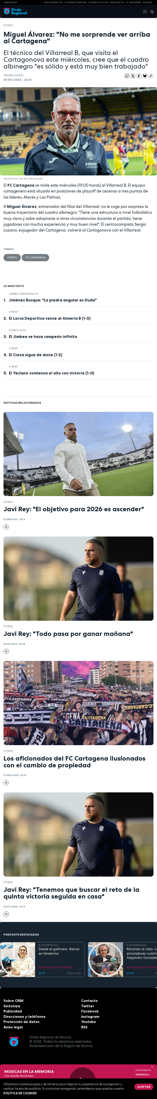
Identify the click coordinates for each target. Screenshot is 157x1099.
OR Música (142, 1074)
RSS (84, 1027)
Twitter (87, 1006)
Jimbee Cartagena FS (23, 294)
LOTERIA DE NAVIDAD (75, 2)
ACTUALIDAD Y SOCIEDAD (56, 967)
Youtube (88, 1021)
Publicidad (13, 1011)
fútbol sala (17, 330)
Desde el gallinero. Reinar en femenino (59, 951)
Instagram (90, 1016)
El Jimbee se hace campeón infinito (43, 336)
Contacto (89, 1000)
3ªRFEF (13, 348)
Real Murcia (117, 2)
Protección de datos (22, 1021)
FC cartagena (133, 2)
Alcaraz (148, 2)
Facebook (90, 1011)
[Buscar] (150, 11)
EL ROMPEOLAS (48, 945)
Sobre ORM (13, 1000)
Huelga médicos (53, 2)
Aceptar (143, 1086)
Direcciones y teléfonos (25, 1016)
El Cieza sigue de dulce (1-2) (35, 354)
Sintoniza (12, 1006)
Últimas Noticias (98, 2)
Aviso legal (13, 1027)
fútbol (8, 25)
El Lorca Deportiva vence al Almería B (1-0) (50, 318)
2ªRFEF (13, 312)
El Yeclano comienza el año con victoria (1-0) (51, 373)
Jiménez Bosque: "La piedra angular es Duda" (53, 300)
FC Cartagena (35, 257)
